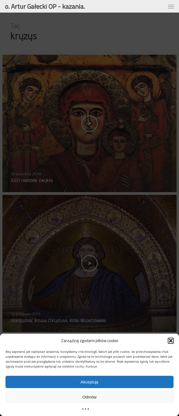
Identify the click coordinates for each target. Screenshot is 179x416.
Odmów (89, 397)
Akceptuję (89, 382)
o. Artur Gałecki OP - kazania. (45, 6)
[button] (171, 340)
